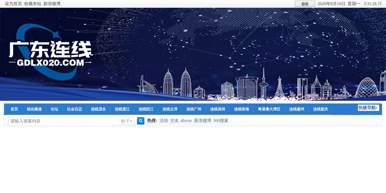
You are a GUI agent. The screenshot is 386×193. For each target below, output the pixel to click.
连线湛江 (122, 109)
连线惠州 (296, 109)
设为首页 (13, 3)
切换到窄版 (379, 3)
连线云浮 (169, 109)
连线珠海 (241, 109)
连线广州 (193, 109)
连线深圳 (217, 109)
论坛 (54, 109)
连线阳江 (146, 109)
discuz (186, 120)
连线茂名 (98, 109)
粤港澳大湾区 (269, 109)
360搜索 (220, 120)
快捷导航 (367, 107)
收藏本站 (32, 3)
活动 (163, 120)
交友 (174, 120)
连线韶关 (320, 109)
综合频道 (34, 109)
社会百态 (74, 109)
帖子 (125, 121)
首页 (14, 109)
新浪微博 (52, 3)
